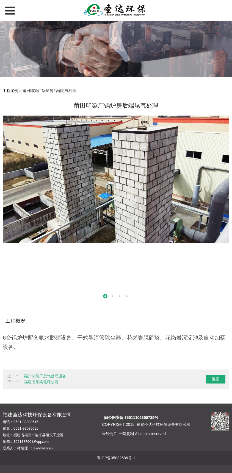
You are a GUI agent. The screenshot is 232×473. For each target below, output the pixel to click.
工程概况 (15, 321)
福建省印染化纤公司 (41, 382)
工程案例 (10, 90)
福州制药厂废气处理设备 (45, 376)
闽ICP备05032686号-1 (116, 458)
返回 (216, 379)
